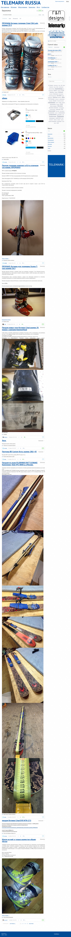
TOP (20, 18)
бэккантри (50, 97)
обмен (4, 98)
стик (63, 114)
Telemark (52, 55)
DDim (57, 86)
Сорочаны (59, 114)
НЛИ (61, 104)
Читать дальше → (5, 258)
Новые (10, 18)
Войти (67, 1)
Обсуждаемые (15, 18)
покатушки (58, 109)
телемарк (9, 260)
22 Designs (50, 85)
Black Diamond (9, 456)
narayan (59, 90)
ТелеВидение (52, 116)
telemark (60, 92)
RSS (52, 69)
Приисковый (51, 111)
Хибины (55, 119)
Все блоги (49, 150)
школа (62, 119)
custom (13, 456)
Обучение (14, 7)
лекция (57, 102)
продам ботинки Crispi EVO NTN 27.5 (16, 820)
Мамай (63, 102)
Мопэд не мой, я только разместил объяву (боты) (19, 840)
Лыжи (4, 814)
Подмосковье (52, 109)
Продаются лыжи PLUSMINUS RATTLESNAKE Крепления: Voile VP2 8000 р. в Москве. (19, 463)
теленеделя (58, 118)
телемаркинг (52, 118)
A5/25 (49, 54)
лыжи (60, 102)
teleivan (52, 51)
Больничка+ (60, 93)
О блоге (40, 14)
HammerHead (51, 88)
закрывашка (61, 99)
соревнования (53, 114)
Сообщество (45, 7)
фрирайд (51, 119)
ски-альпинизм (51, 112)
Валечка (55, 97)
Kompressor (59, 88)
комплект (12, 260)
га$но (63, 97)
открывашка (61, 107)
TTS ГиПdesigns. (52, 57)
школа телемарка (52, 121)
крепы (7, 814)
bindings (13, 445)
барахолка (55, 94)
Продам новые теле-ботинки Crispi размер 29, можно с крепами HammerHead (20, 328)
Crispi (4, 833)
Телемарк (60, 116)
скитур (56, 112)
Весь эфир (49, 69)
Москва (57, 104)
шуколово (59, 121)
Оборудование (22, 7)
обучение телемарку (53, 107)
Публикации (50, 47)
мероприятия (53, 104)
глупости (57, 99)
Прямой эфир (53, 45)
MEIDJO (55, 90)
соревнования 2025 (52, 61)
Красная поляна (60, 100)
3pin (59, 85)
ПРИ (62, 109)
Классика (50, 146)
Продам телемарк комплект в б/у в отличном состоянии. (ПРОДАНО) (20, 166)
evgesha (5, 448)
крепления (51, 102)
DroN (5, 324)
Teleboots (5, 434)
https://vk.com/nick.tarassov (8, 917)
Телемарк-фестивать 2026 (54, 50)
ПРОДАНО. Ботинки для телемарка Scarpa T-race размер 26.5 (20, 267)
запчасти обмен (6, 159)
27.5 (14, 833)
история (50, 100)
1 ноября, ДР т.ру (52, 65)
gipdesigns (61, 86)
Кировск (55, 100)
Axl (61, 85)
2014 (63, 121)
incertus (5, 162)
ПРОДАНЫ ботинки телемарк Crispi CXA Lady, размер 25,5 (20, 24)
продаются (62, 111)
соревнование (61, 112)
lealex (5, 94)
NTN (62, 90)
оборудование (53, 106)
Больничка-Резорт (52, 95)
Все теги (49, 76)
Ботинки (4, 456)
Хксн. (4, 440)
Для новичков (5, 7)
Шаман (58, 119)
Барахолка (32, 7)
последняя (31, 923)
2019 (58, 123)
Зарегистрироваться (59, 1)
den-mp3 (5, 920)
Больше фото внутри (6, 319)
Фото (38, 7)
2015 (55, 123)
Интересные (4, 18)
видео (59, 97)
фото (62, 118)
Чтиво (49, 148)
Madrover (5, 437)
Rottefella (52, 92)
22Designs (56, 85)
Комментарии (56, 47)
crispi (55, 86)
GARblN (5, 263)
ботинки (59, 95)
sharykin (52, 59)
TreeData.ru (56, 934)
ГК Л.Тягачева (51, 99)
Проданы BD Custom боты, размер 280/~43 (19, 451)
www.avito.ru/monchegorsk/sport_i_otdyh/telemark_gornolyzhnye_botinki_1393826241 (20, 827)
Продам (57, 111)
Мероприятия (50, 138)
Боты (63, 95)
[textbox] (56, 81)
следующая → (13, 923)
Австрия (51, 93)
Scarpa (56, 92)
